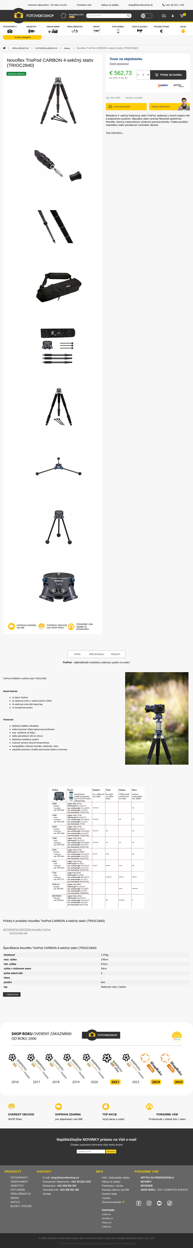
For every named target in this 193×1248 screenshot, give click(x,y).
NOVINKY (146, 1181)
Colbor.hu (106, 1226)
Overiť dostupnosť (119, 63)
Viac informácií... (115, 132)
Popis (77, 654)
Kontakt (47, 1194)
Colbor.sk (106, 1214)
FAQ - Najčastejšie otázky (116, 1177)
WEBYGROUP (129, 1243)
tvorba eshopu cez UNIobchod (91, 1243)
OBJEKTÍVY (17, 1185)
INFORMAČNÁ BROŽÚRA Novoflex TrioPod (27, 929)
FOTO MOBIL (18, 1190)
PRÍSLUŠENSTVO (21, 1194)
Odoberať (111, 1151)
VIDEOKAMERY (19, 1181)
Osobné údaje (109, 1194)
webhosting (108, 1243)
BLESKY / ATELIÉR (21, 1206)
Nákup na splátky (111, 1181)
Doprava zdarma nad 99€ (115, 1190)
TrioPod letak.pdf (18, 933)
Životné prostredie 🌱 (113, 1202)
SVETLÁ (16, 1202)
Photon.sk (106, 1222)
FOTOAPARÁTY (19, 1177)
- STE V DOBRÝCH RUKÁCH (164, 1190)
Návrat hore (11, 994)
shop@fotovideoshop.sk (65, 1177)
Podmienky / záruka (112, 1185)
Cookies (106, 1198)
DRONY (15, 1198)
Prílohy (115, 654)
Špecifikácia (96, 654)
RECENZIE (147, 1185)
